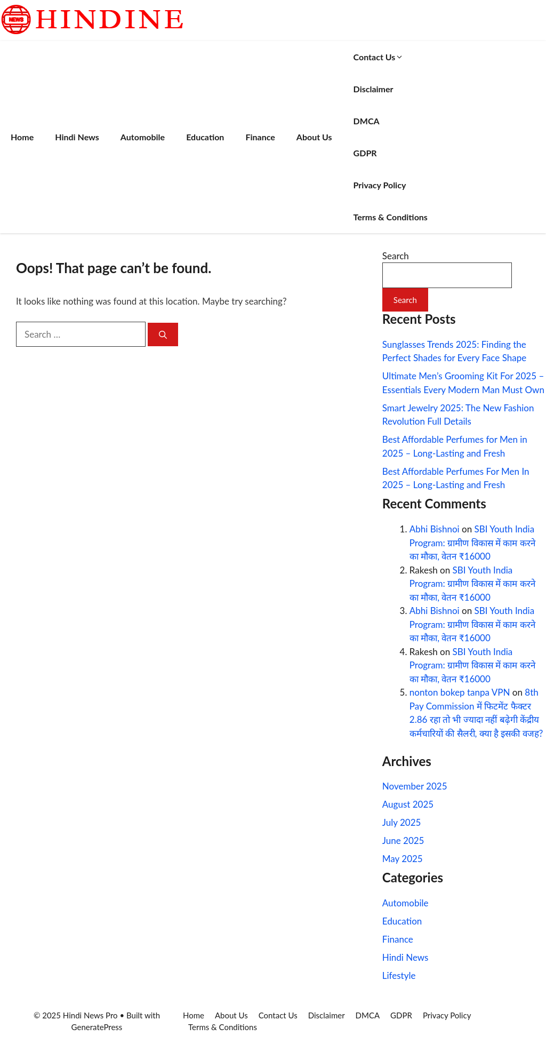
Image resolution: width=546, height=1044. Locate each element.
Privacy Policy (380, 185)
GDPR (365, 153)
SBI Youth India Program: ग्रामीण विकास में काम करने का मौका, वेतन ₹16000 (472, 542)
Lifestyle (399, 975)
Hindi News (77, 137)
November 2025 (414, 786)
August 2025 (407, 804)
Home (22, 137)
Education (205, 137)
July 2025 (401, 822)
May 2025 (402, 858)
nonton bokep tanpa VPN (460, 692)
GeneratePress (97, 1027)
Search (395, 255)
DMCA (367, 121)
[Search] (163, 335)
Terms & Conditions (391, 217)
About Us (314, 137)
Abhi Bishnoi (435, 529)
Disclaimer (374, 89)
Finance (260, 137)
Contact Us (379, 57)
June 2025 (403, 840)
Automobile (143, 137)
